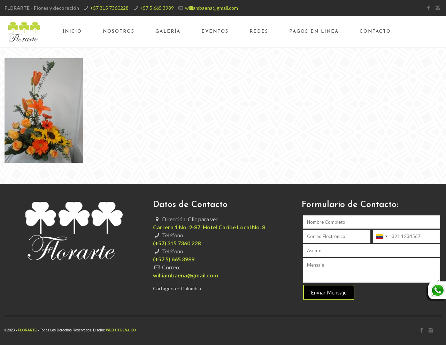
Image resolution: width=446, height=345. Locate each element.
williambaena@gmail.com (211, 8)
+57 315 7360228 (109, 8)
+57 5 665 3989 (157, 8)
